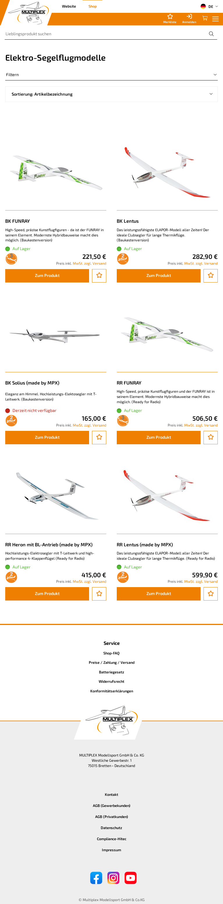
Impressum (111, 849)
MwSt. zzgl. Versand (89, 263)
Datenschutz (111, 827)
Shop (93, 6)
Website (69, 6)
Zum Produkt (47, 275)
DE (206, 6)
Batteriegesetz (111, 672)
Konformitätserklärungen (111, 691)
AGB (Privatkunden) (111, 816)
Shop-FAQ (111, 653)
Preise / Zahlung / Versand (111, 662)
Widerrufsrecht (111, 681)
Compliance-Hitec (111, 838)
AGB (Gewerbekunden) (111, 805)
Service (112, 643)
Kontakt (111, 794)
